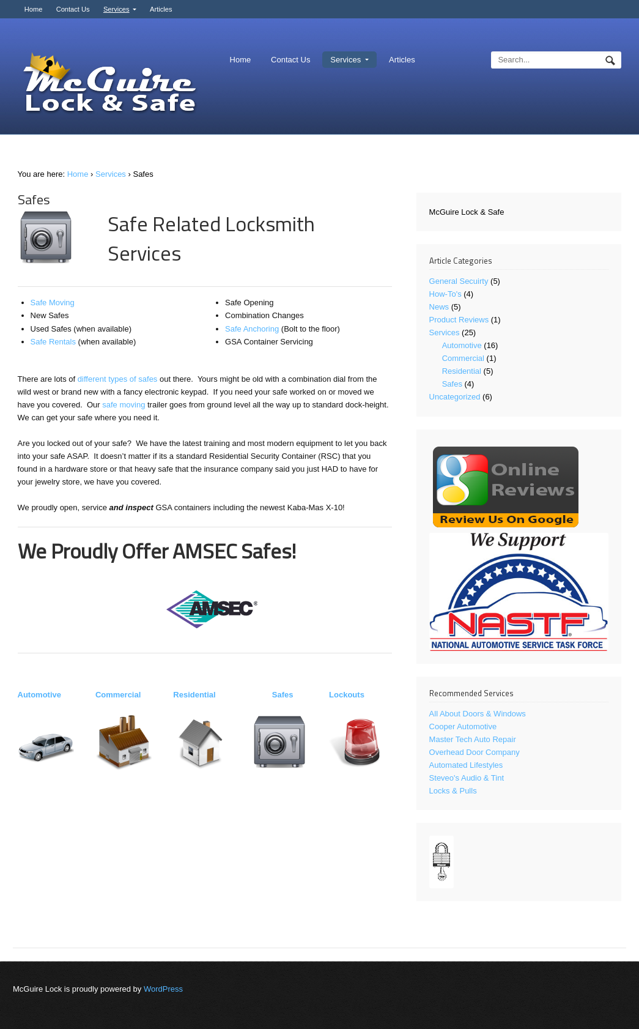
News (439, 306)
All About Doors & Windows (477, 713)
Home (33, 9)
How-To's (445, 294)
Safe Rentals (53, 341)
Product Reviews (459, 319)
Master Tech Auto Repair (472, 739)
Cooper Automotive (463, 726)
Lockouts (346, 694)
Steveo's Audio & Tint (466, 777)
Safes (283, 694)
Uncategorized (455, 396)
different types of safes (118, 379)
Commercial (118, 694)
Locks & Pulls (453, 790)
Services (116, 9)
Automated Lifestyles (466, 765)
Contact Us (73, 9)
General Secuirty (459, 281)
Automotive (40, 694)
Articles (161, 9)
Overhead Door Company (474, 752)
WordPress (163, 989)
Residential (194, 694)
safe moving (123, 404)
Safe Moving (53, 302)
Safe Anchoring (252, 328)
